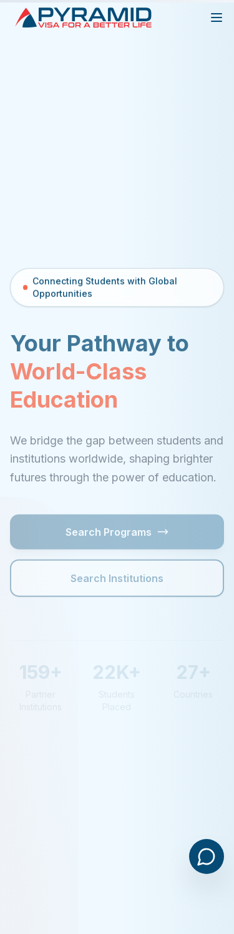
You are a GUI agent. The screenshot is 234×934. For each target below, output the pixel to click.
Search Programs (117, 534)
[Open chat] (206, 856)
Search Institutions (117, 580)
